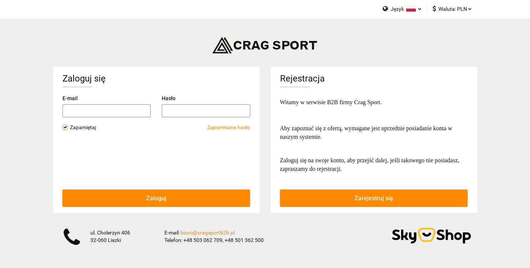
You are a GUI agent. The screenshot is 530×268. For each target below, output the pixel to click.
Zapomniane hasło (228, 127)
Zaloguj (156, 198)
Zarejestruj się (373, 198)
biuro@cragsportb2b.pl (208, 233)
